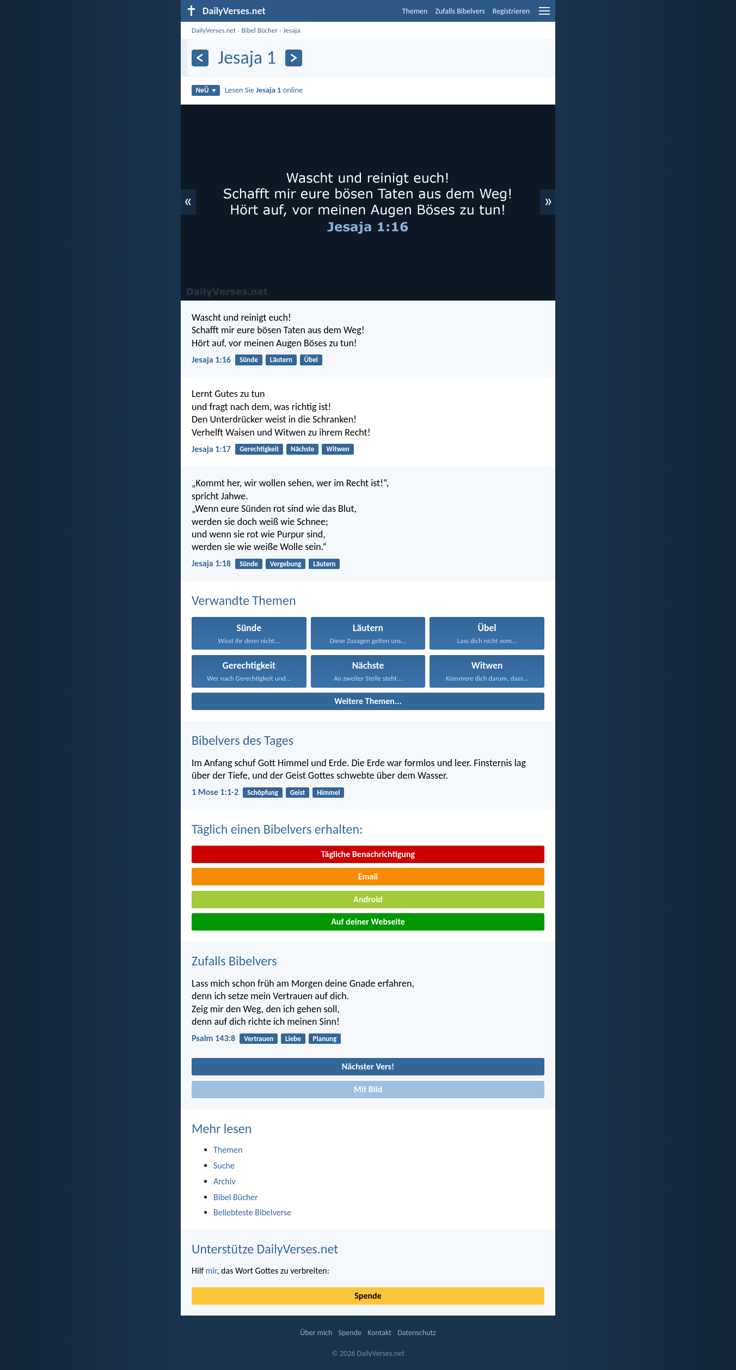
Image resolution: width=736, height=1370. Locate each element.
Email (368, 876)
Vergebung (286, 564)
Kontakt (379, 1332)
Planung (325, 1039)
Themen (415, 11)
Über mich (316, 1332)
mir (211, 1270)
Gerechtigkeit (259, 449)
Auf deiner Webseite (368, 921)
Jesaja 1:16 (211, 359)
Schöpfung (262, 792)
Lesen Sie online (264, 90)
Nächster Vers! (368, 1066)
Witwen (337, 449)
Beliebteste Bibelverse (252, 1212)
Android (367, 899)
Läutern (281, 360)
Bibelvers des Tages (242, 740)
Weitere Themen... (368, 701)
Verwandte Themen (244, 600)
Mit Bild (368, 1089)
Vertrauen (258, 1039)
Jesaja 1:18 (211, 563)
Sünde (249, 360)
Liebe (293, 1039)
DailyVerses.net (214, 30)
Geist (297, 792)
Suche (224, 1165)
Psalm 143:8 (213, 1038)
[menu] (544, 15)
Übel (311, 360)
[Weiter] (293, 58)
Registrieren (511, 11)
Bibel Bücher (259, 30)
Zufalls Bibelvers (459, 11)
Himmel (328, 792)
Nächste (302, 449)
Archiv (224, 1181)
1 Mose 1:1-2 (215, 792)
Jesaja (291, 30)
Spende (367, 1296)
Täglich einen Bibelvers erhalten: (277, 829)
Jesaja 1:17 (211, 449)
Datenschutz (416, 1332)
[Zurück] (200, 58)
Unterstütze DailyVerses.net (265, 1249)
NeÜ (206, 90)
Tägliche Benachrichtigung (368, 854)
